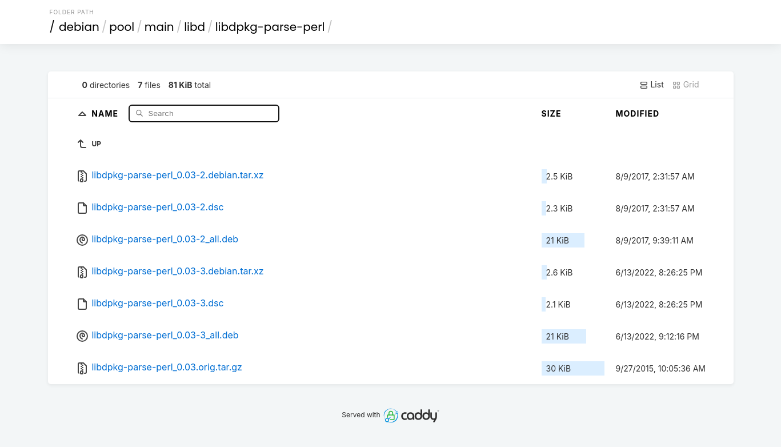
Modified (638, 113)
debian (79, 27)
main (159, 27)
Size (552, 113)
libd (194, 27)
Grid (685, 84)
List (651, 84)
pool (121, 27)
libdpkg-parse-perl (270, 27)
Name (106, 113)
